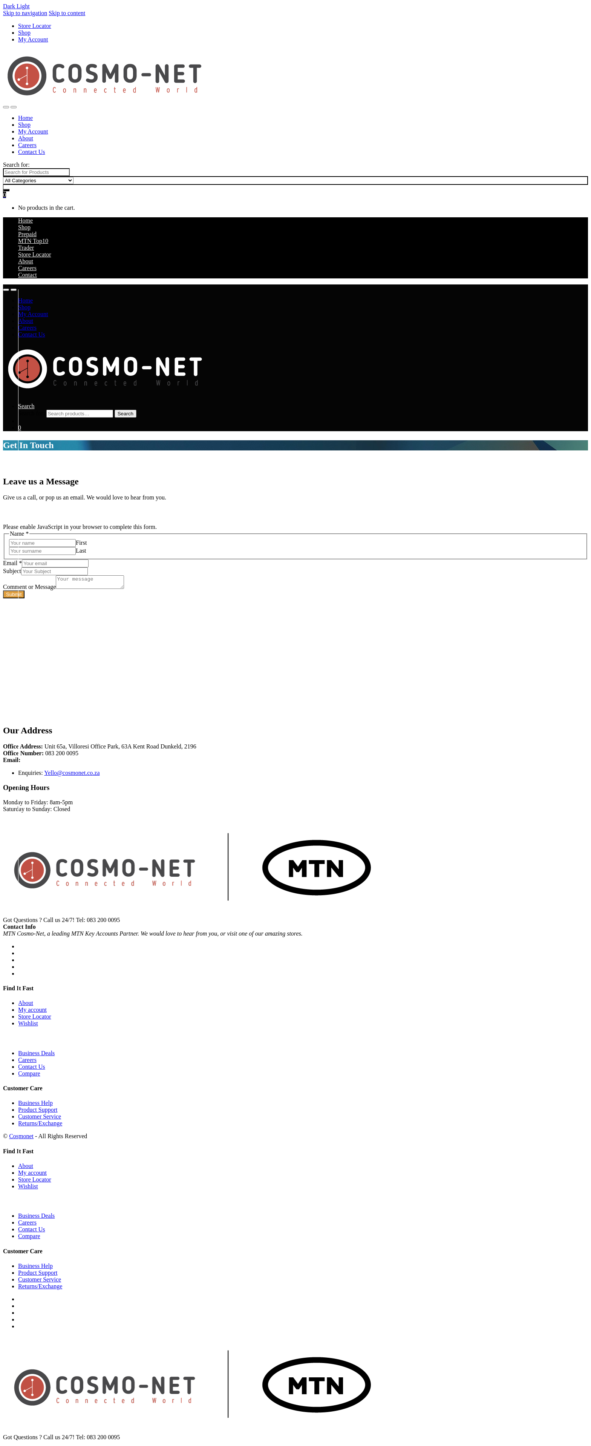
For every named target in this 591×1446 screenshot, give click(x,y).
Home (25, 118)
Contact (27, 275)
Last (81, 550)
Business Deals (36, 1055)
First (81, 542)
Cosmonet (21, 1138)
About (25, 138)
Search (26, 406)
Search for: (16, 164)
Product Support (37, 1112)
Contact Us (31, 152)
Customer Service (39, 1119)
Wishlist (28, 1025)
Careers (27, 145)
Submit (13, 596)
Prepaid (27, 234)
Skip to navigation (25, 13)
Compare (29, 1076)
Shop (24, 32)
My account (32, 1012)
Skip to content (67, 13)
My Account (33, 39)
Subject (12, 571)
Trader (26, 247)
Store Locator (34, 26)
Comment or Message (29, 589)
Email (12, 563)
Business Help (35, 1105)
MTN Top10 (33, 241)
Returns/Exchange (40, 1125)
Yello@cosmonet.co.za (72, 775)
